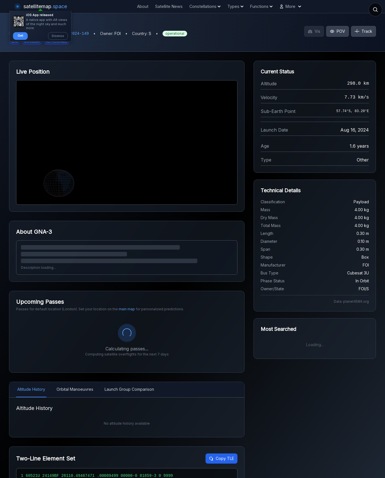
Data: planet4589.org (351, 301)
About (142, 6)
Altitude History (31, 389)
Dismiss (58, 36)
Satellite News (169, 6)
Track (363, 31)
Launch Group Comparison (129, 389)
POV (337, 31)
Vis (314, 31)
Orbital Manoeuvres (75, 389)
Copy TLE (221, 458)
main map (127, 309)
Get (20, 36)
